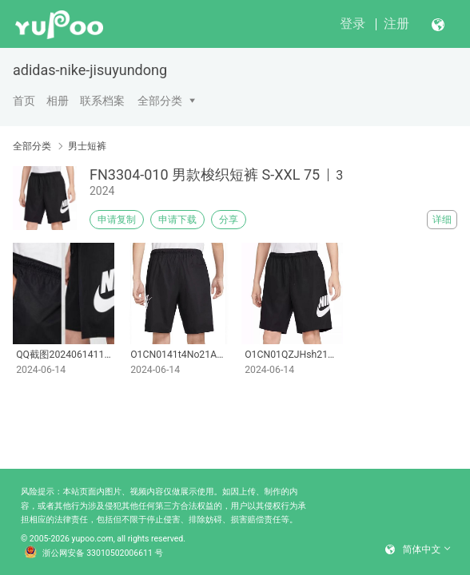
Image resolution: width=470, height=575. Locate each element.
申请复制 (117, 219)
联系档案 (102, 100)
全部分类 (159, 100)
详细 (442, 219)
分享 (228, 219)
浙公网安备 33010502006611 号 (93, 553)
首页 (24, 100)
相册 (57, 100)
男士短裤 (87, 146)
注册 (396, 23)
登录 (352, 23)
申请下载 (177, 219)
